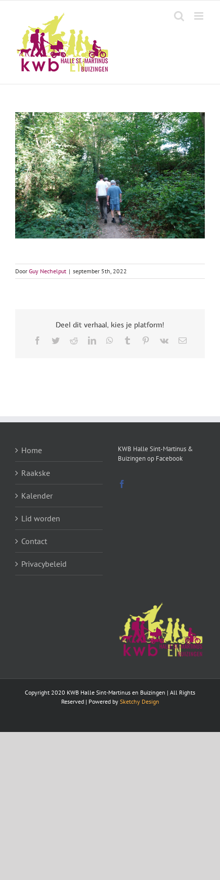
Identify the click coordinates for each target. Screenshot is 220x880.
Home (31, 450)
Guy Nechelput (47, 271)
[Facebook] (122, 484)
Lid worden (40, 518)
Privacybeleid (44, 564)
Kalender (37, 496)
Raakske (35, 473)
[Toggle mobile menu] (199, 16)
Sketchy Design (139, 701)
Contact (34, 541)
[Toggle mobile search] (179, 16)
